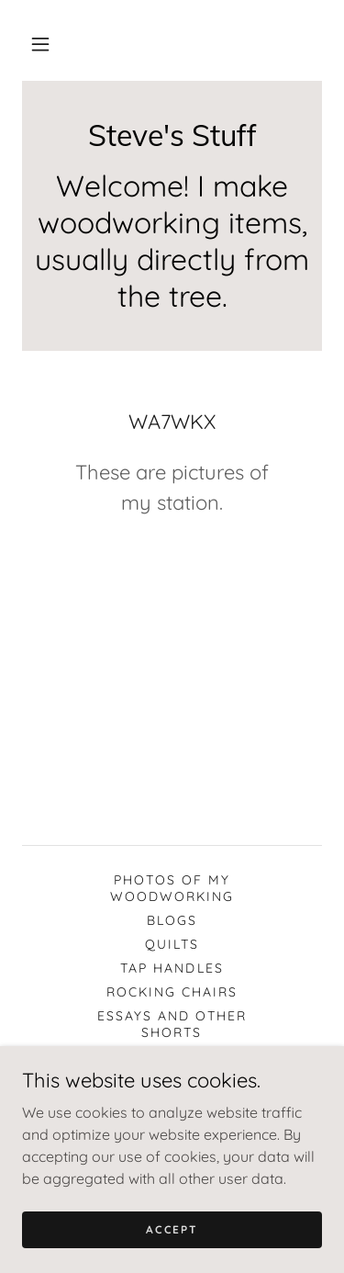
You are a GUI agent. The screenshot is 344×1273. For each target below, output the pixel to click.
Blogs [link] (172, 920)
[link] (172, 135)
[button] (40, 44)
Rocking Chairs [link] (172, 992)
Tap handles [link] (171, 968)
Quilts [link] (172, 944)
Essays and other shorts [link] (172, 1024)
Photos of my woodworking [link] (172, 888)
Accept (171, 1229)
